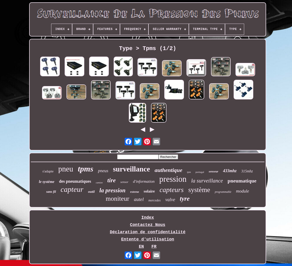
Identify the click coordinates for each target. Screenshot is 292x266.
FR (154, 246)
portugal (200, 172)
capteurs (171, 189)
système (199, 189)
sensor (124, 182)
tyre (185, 198)
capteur (72, 189)
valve (170, 199)
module (242, 191)
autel (139, 199)
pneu (65, 169)
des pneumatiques (75, 181)
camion (99, 182)
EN (141, 246)
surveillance (131, 169)
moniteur (117, 198)
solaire (149, 191)
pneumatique (242, 181)
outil (91, 191)
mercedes (154, 200)
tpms (85, 168)
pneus (103, 170)
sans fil (51, 191)
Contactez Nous (147, 224)
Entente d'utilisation (147, 239)
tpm (189, 172)
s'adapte (48, 171)
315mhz (247, 171)
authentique (168, 170)
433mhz (229, 170)
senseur (213, 171)
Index (147, 217)
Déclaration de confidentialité (147, 232)
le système (46, 182)
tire (111, 180)
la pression (112, 190)
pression (172, 179)
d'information (144, 181)
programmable (223, 191)
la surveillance (207, 181)
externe (134, 191)
